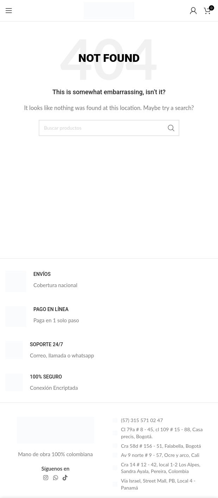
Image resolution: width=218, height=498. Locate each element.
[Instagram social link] (46, 477)
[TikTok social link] (65, 477)
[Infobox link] (109, 281)
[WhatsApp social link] (55, 477)
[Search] (109, 128)
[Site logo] (109, 10)
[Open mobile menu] (9, 11)
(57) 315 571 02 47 (142, 420)
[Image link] (55, 429)
